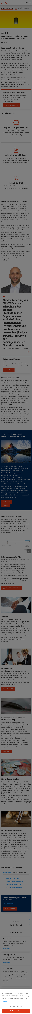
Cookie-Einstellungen (16, 1006)
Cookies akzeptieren (16, 1011)
